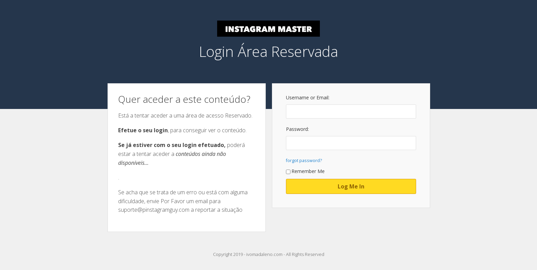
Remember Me (305, 171)
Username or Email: (307, 97)
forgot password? (304, 160)
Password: (297, 129)
